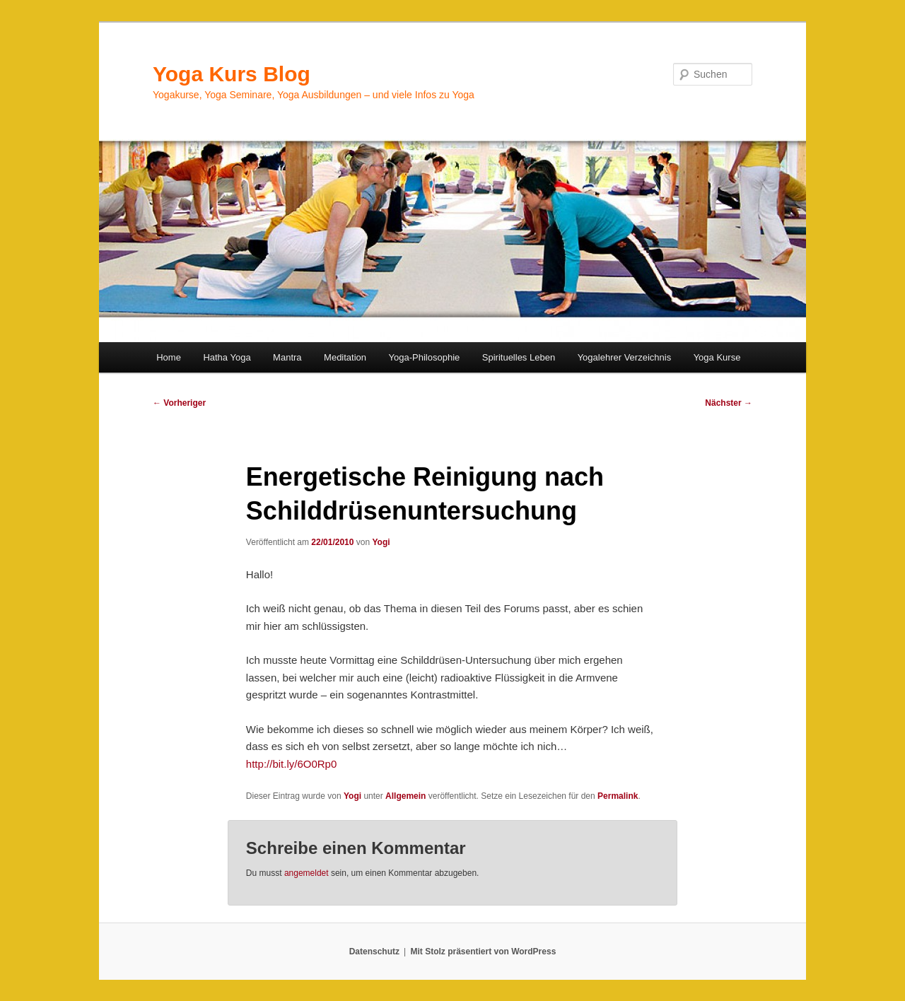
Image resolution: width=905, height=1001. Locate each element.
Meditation (345, 357)
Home (168, 357)
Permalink (617, 796)
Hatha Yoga (226, 357)
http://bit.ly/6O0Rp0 (291, 764)
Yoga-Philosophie (424, 357)
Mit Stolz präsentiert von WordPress (483, 951)
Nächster (728, 403)
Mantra (287, 357)
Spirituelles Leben (518, 357)
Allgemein (405, 796)
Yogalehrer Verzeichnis (625, 357)
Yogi (381, 542)
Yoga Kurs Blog (231, 74)
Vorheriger (179, 403)
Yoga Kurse (717, 357)
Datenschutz (374, 951)
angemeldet (306, 873)
